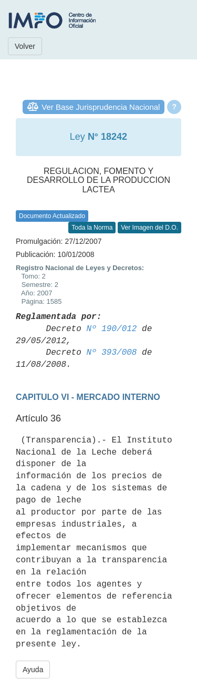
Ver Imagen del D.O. (149, 227)
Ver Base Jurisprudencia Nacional (101, 106)
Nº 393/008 (111, 352)
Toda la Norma (91, 227)
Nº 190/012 (111, 329)
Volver (25, 46)
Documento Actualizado (52, 216)
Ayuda (33, 669)
